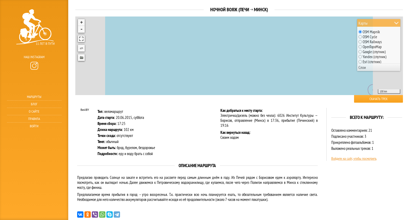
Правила (34, 119)
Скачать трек (378, 99)
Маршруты (34, 97)
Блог (34, 104)
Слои (362, 67)
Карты (363, 23)
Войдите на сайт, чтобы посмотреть (354, 158)
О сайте (34, 111)
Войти (34, 126)
